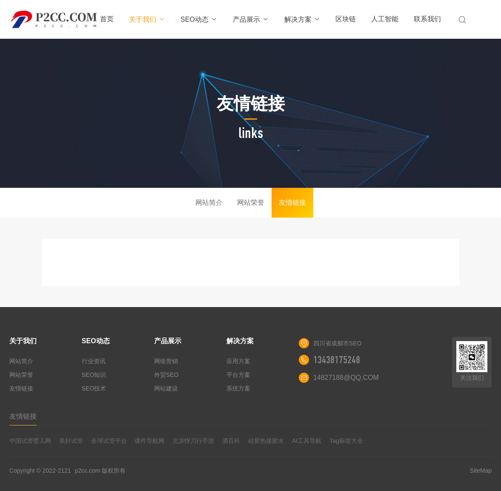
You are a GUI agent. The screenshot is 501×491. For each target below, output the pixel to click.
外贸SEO (166, 374)
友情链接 (292, 202)
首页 (107, 19)
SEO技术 (94, 388)
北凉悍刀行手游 (193, 440)
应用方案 (238, 361)
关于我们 (147, 19)
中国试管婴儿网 (30, 440)
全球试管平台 (109, 440)
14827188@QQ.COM (346, 377)
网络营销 (166, 361)
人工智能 (384, 19)
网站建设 (166, 388)
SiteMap (481, 470)
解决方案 (302, 19)
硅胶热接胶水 (266, 440)
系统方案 (238, 388)
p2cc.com (87, 470)
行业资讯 (94, 361)
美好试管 (71, 440)
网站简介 (209, 202)
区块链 (345, 19)
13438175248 (336, 359)
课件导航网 (149, 440)
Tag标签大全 (346, 440)
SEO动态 (199, 19)
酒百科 (231, 440)
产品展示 (251, 19)
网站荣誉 (250, 202)
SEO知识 (94, 374)
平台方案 (238, 374)
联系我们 (427, 19)
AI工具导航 (306, 440)
